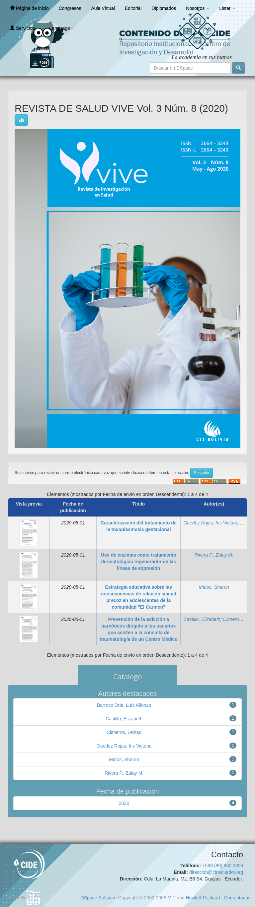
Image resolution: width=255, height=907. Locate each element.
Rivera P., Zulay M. (214, 555)
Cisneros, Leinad (124, 732)
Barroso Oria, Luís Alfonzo (124, 705)
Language (61, 28)
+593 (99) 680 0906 (222, 865)
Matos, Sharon (214, 587)
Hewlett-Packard (203, 897)
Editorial (133, 8)
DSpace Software (99, 897)
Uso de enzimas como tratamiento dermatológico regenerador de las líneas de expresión (138, 561)
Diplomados (163, 8)
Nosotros (197, 8)
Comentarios (237, 897)
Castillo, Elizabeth (201, 619)
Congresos (70, 8)
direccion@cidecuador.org (216, 872)
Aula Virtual (103, 8)
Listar (227, 8)
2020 (124, 803)
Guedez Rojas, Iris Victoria (210, 522)
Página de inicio (29, 8)
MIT (171, 897)
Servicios (25, 28)
